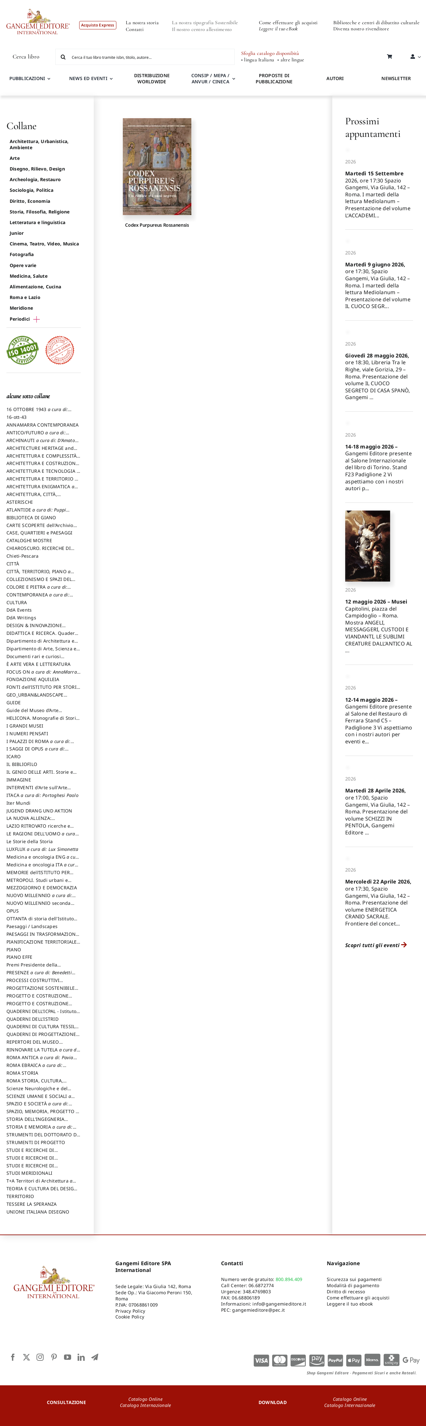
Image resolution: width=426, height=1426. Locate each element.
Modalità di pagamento (353, 1285)
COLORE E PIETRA (38, 590)
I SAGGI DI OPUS (37, 752)
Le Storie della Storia (29, 841)
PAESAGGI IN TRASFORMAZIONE (42, 937)
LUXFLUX (42, 849)
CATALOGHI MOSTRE (29, 540)
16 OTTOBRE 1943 (38, 412)
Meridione (21, 308)
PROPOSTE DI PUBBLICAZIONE (274, 78)
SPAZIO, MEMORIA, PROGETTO (42, 1114)
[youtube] (67, 1357)
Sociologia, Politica (31, 190)
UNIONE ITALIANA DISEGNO (37, 1212)
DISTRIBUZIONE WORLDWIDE (152, 78)
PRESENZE (40, 975)
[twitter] (26, 1357)
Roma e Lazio (25, 297)
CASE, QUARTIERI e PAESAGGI (39, 533)
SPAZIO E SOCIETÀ (39, 1106)
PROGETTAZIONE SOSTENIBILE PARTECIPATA (40, 991)
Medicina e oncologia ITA (42, 868)
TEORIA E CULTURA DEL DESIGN (41, 1191)
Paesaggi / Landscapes (32, 926)
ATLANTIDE (37, 513)
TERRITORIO (20, 1196)
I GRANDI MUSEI (24, 726)
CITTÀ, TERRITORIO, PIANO (40, 574)
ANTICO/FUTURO (37, 435)
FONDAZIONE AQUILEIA (32, 679)
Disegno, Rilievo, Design (37, 169)
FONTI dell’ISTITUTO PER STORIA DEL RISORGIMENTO (43, 690)
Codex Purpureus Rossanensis (157, 225)
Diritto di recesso (346, 1291)
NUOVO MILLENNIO (41, 898)
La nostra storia (142, 22)
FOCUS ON (43, 675)
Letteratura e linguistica (37, 222)
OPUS (12, 911)
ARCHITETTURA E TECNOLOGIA (43, 474)
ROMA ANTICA (41, 1060)
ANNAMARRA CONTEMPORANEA (42, 425)
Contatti (135, 29)
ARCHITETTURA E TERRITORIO (42, 482)
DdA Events (19, 610)
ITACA (42, 795)
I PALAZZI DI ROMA (40, 744)
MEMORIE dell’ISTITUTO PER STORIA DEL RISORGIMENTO (38, 875)
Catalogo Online (145, 1399)
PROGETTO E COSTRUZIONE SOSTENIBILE (37, 1006)
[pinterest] (54, 1357)
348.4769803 (257, 1291)
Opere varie (23, 265)
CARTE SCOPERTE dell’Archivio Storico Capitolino (39, 528)
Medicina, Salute (29, 276)
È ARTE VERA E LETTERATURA (38, 664)
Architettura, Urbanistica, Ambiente (39, 144)
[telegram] (94, 1357)
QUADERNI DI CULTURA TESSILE (42, 1029)
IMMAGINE (18, 780)
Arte (15, 158)
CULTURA (16, 602)
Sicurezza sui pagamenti (354, 1279)
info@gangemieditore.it (279, 1304)
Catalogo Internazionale (145, 1405)
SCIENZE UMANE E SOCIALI (40, 1099)
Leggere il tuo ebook (350, 1304)
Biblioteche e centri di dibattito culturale (376, 22)
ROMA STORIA (22, 1073)
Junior (17, 233)
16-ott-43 (16, 417)
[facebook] (12, 1357)
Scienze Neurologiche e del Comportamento (37, 1091)
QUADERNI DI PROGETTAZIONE (43, 1037)
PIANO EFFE (19, 957)
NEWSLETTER (396, 78)
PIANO (13, 949)
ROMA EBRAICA (36, 1068)
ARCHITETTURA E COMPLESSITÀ (43, 459)
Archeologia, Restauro (35, 179)
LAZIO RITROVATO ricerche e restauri (38, 829)
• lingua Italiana (257, 60)
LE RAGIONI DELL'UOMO (42, 837)
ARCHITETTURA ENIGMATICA (42, 489)
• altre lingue (290, 60)
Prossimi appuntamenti (372, 127)
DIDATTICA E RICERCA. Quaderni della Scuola (42, 636)
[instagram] (40, 1357)
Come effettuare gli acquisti (288, 22)
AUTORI (335, 78)
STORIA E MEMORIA (41, 1130)
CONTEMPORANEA (39, 598)
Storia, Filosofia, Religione (40, 212)
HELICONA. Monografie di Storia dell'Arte (42, 721)
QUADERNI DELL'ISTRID (32, 1019)
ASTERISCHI (19, 502)
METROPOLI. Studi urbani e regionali (37, 883)
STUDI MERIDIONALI (29, 1173)
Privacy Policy (130, 1311)
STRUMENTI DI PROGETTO (35, 1142)
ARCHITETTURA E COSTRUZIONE (42, 466)
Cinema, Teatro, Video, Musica (44, 244)
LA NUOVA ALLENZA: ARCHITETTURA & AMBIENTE (38, 821)
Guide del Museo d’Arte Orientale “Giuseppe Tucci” (36, 713)
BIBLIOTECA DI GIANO (31, 517)
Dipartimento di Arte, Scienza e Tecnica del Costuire (41, 652)
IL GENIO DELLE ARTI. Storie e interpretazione (39, 775)
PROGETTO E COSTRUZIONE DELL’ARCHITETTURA (37, 999)
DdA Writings (21, 618)
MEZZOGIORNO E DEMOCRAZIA (41, 887)
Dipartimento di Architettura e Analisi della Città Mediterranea (42, 644)
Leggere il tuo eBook (278, 29)
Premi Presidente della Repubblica (31, 968)
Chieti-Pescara (22, 556)
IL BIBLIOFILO (21, 764)
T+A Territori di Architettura (41, 1184)
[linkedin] (81, 1357)
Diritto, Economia (30, 201)
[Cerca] (63, 57)
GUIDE (13, 702)
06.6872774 (261, 1285)
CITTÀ (12, 564)
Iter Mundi (18, 803)
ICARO (13, 756)
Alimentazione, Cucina (35, 287)
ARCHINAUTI (42, 443)
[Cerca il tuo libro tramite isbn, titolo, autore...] (145, 57)
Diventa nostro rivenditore (361, 29)
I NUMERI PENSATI (27, 733)
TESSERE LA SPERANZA (31, 1204)
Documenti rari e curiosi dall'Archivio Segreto (33, 659)
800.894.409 (289, 1279)
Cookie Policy (129, 1317)
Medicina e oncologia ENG (43, 860)
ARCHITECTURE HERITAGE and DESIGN (40, 451)
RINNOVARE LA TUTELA (43, 1053)
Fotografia (22, 254)
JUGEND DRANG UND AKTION (39, 811)
